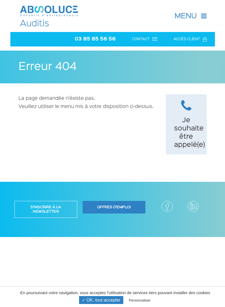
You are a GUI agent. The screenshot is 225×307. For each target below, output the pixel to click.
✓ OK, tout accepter (101, 300)
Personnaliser (140, 300)
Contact (144, 39)
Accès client (190, 39)
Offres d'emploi (114, 207)
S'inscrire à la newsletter (45, 209)
